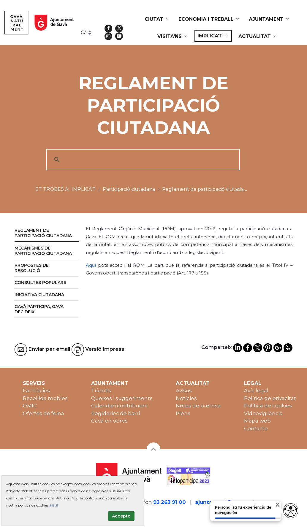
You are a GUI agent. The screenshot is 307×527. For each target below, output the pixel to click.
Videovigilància (263, 413)
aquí (53, 505)
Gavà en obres (109, 421)
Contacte (256, 428)
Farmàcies (36, 390)
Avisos (184, 390)
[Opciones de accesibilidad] (290, 510)
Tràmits (101, 390)
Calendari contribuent (119, 406)
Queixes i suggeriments (122, 398)
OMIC (30, 406)
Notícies (186, 398)
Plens (183, 413)
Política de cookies (268, 406)
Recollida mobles (45, 398)
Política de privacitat (270, 398)
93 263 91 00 (169, 502)
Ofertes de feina (43, 413)
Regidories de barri (115, 413)
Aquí (92, 265)
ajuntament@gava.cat (225, 502)
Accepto (121, 516)
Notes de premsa (198, 406)
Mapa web (257, 421)
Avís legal (256, 390)
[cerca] (142, 159)
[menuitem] (157, 19)
